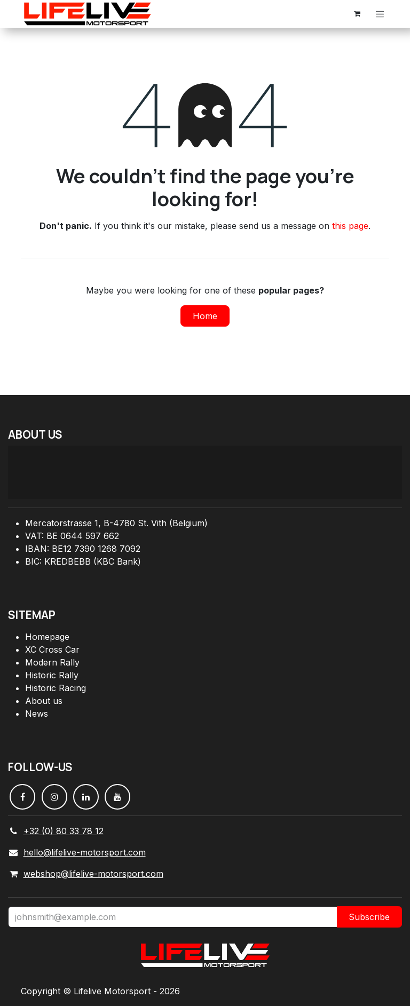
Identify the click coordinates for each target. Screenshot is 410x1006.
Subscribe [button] (369, 917)
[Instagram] (54, 797)
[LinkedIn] (86, 797)
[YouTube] (117, 797)
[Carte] (205, 472)
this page (350, 225)
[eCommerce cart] (357, 14)
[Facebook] (22, 797)
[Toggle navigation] (380, 13)
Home (205, 316)
